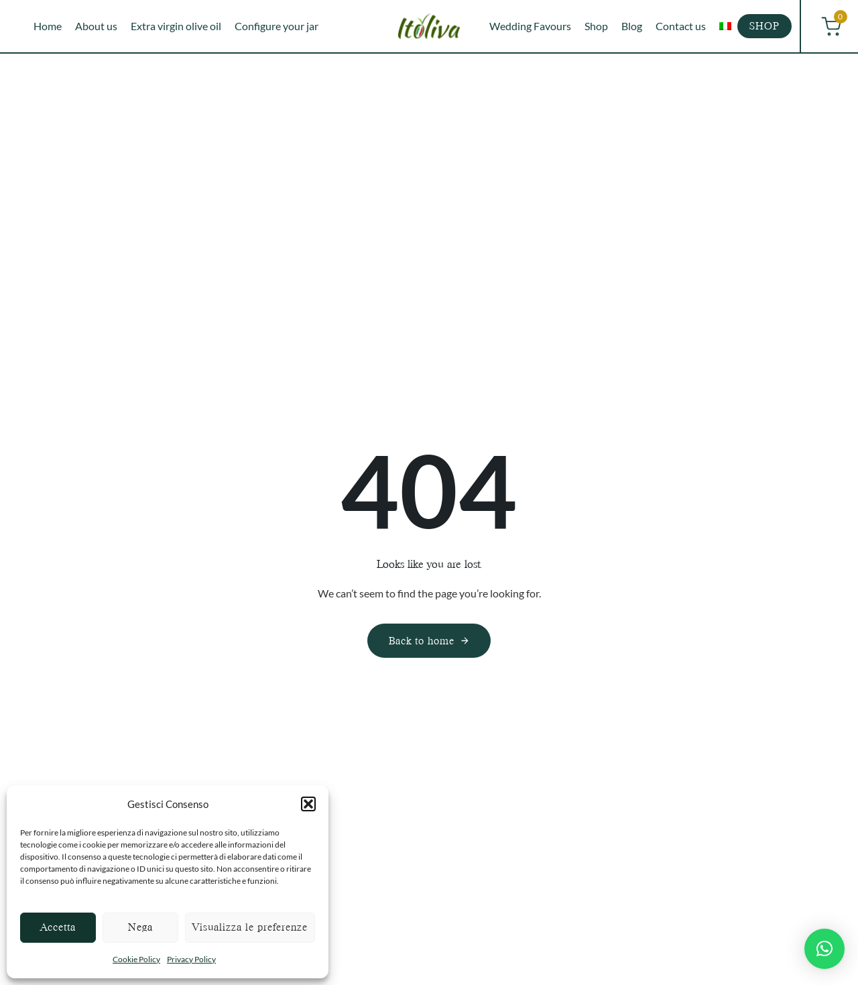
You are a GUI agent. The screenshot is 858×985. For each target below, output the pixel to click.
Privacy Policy (191, 959)
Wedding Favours (530, 25)
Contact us (681, 25)
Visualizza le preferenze (250, 927)
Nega (140, 927)
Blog (631, 25)
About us (96, 25)
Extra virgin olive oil (176, 25)
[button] (308, 804)
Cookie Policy (136, 959)
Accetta (58, 927)
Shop (596, 25)
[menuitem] (725, 26)
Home (48, 25)
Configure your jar (276, 25)
